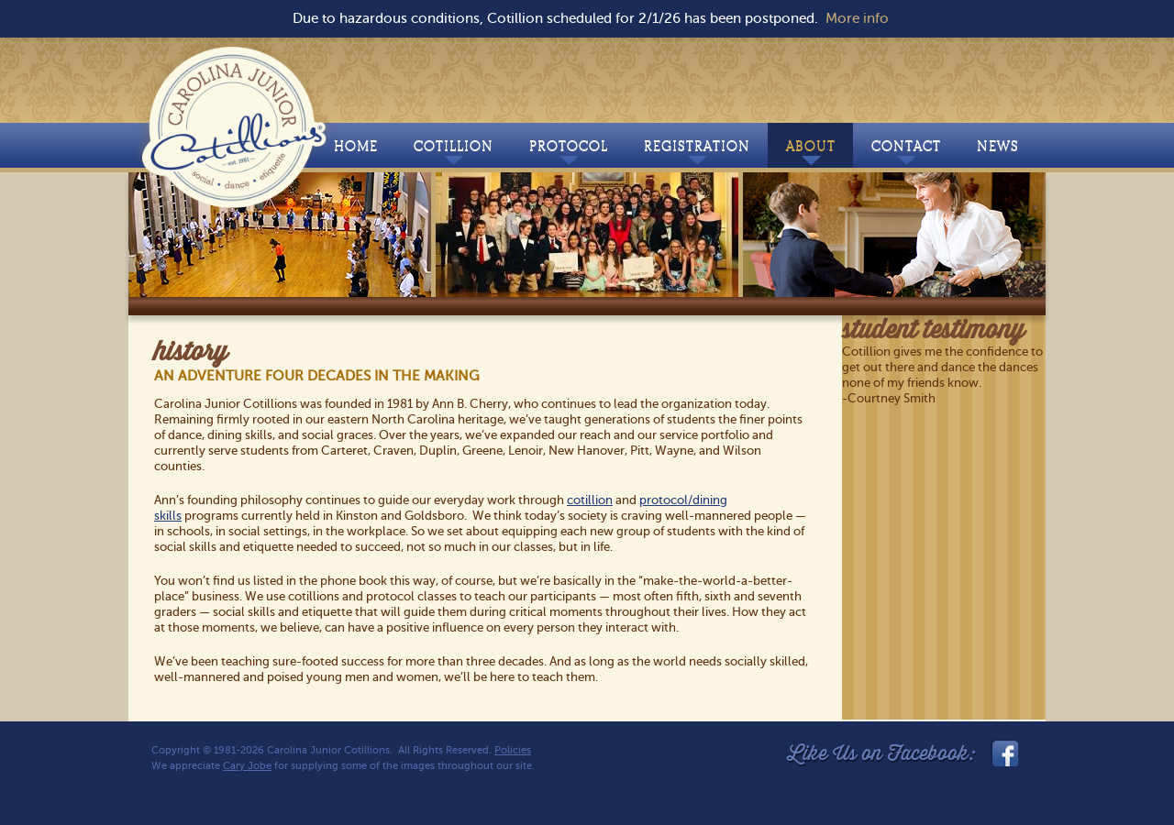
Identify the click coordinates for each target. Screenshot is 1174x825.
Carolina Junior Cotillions (236, 123)
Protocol (568, 151)
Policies (512, 750)
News (998, 146)
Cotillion (453, 151)
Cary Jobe (247, 766)
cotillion (590, 500)
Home (356, 146)
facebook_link (1003, 753)
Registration (697, 151)
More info (857, 18)
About (811, 151)
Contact (906, 151)
